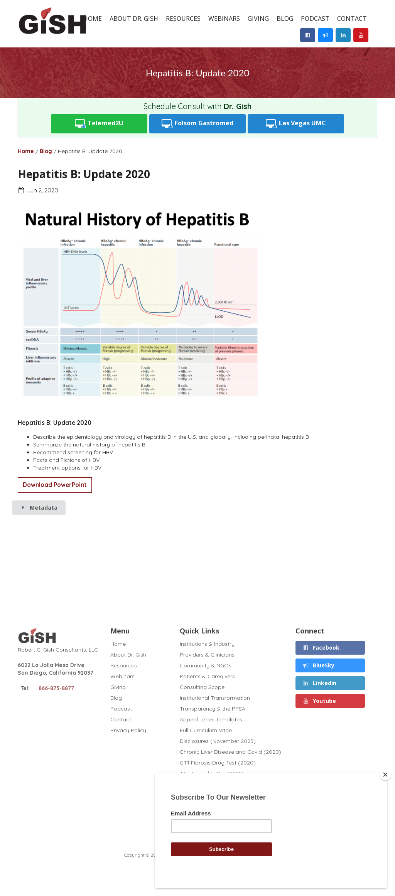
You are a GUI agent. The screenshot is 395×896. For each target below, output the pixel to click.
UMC (296, 123)
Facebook (320, 647)
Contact (352, 18)
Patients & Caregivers (207, 676)
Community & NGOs (205, 665)
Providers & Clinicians (207, 654)
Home (92, 18)
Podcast (315, 18)
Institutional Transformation (215, 697)
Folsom (197, 123)
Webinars (224, 18)
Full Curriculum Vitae (206, 730)
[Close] (385, 774)
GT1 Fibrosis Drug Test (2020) (218, 762)
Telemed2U (99, 123)
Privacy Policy (128, 730)
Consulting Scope (202, 687)
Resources (183, 18)
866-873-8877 (56, 688)
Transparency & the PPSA (212, 708)
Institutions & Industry (207, 644)
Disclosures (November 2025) (218, 741)
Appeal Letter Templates (211, 719)
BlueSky (318, 665)
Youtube (319, 700)
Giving (258, 18)
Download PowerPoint (55, 484)
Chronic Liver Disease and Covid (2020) (230, 751)
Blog (285, 18)
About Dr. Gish (134, 18)
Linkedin (319, 683)
